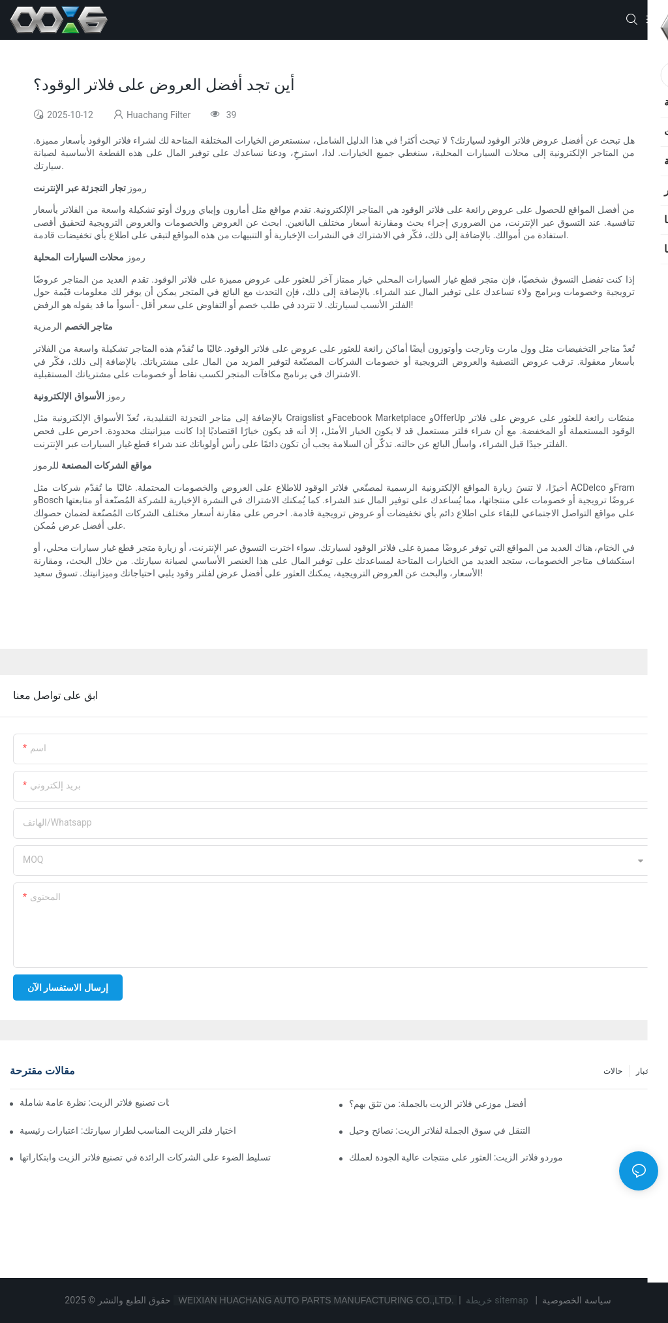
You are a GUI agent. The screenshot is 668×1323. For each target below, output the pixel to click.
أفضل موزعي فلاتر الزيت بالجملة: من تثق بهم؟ (437, 1103)
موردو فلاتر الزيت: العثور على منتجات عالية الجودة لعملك (456, 1157)
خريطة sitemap (496, 1300)
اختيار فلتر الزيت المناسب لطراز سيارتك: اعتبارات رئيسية (128, 1130)
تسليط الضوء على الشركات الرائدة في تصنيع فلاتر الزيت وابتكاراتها (145, 1157)
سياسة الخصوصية (577, 1300)
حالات (612, 1071)
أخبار (644, 1071)
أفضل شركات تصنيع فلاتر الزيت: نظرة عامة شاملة (94, 1102)
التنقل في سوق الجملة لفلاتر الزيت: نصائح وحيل (439, 1130)
